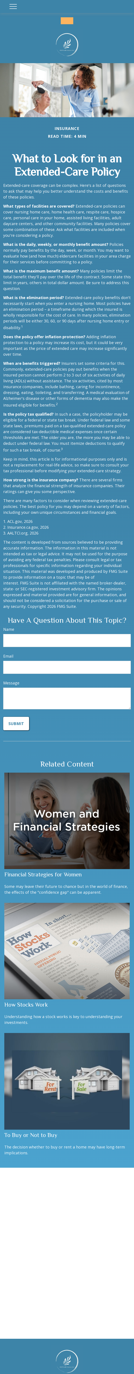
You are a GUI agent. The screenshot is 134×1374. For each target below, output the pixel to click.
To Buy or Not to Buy (30, 1135)
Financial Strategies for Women (43, 874)
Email (8, 656)
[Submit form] (16, 723)
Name (8, 629)
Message (11, 682)
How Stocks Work (26, 1004)
